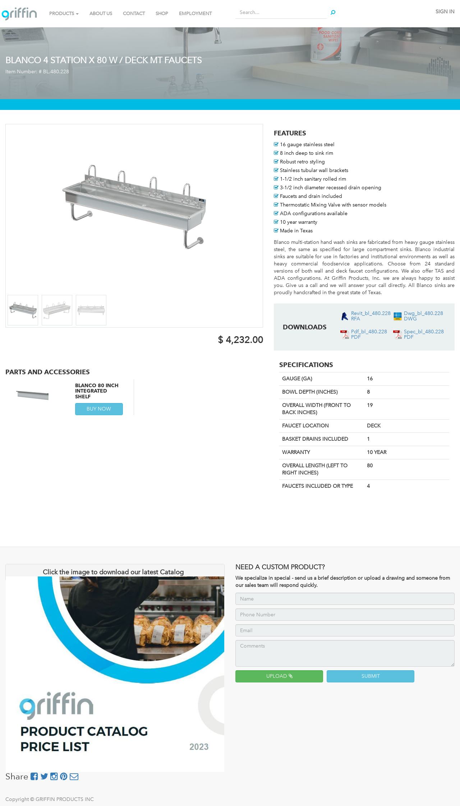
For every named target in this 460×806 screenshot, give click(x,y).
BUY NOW (99, 409)
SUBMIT (371, 676)
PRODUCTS (64, 13)
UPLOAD (279, 676)
